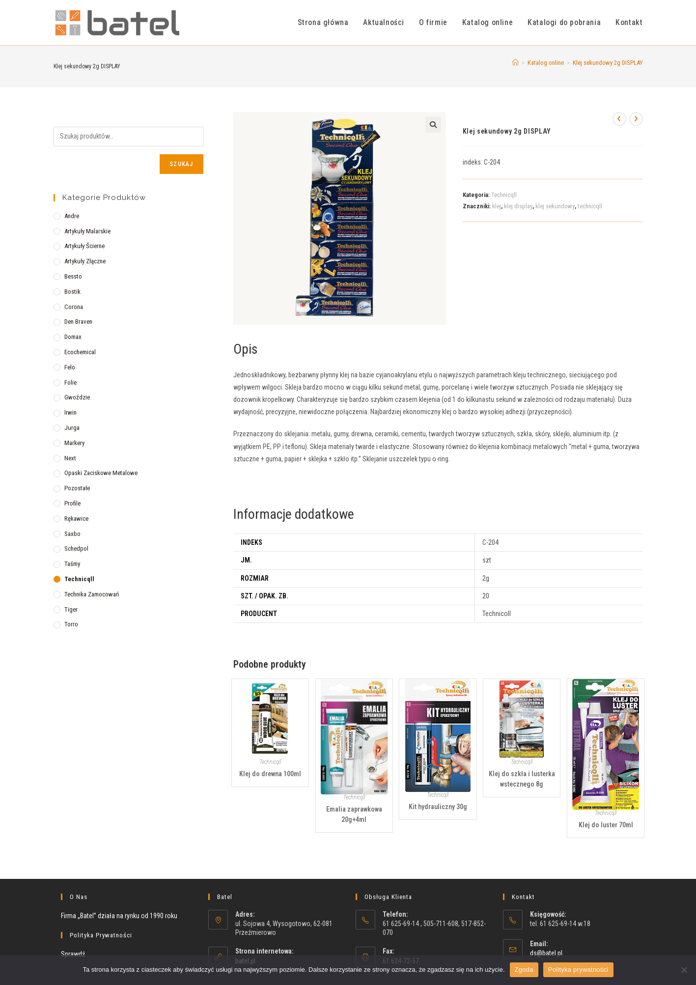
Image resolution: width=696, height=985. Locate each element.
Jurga (72, 427)
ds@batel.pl (546, 953)
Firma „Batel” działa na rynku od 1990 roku (119, 916)
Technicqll (504, 194)
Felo (69, 367)
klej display (518, 206)
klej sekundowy (555, 206)
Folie (70, 382)
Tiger (71, 609)
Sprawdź (73, 954)
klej (496, 206)
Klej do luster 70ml (606, 825)
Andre (71, 216)
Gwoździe (77, 397)
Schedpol (76, 548)
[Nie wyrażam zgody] (684, 970)
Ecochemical (80, 352)
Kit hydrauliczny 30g (438, 807)
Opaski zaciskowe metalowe (101, 473)
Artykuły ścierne (84, 246)
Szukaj (181, 164)
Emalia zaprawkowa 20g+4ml (354, 814)
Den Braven (78, 321)
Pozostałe (77, 488)
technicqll (590, 206)
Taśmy (72, 563)
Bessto (73, 276)
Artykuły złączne (85, 261)
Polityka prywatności (578, 969)
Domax (73, 336)
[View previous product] (619, 119)
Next (70, 458)
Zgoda (524, 969)
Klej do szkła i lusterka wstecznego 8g (522, 779)
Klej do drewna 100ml (270, 774)
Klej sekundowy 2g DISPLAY (608, 62)
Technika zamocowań (91, 594)
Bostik (72, 291)
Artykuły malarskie (87, 231)
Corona (73, 306)
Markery (74, 443)
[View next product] (636, 119)
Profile (72, 503)
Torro (71, 624)
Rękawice (76, 518)
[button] (433, 125)
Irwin (70, 412)
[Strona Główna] (515, 62)
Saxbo (72, 533)
